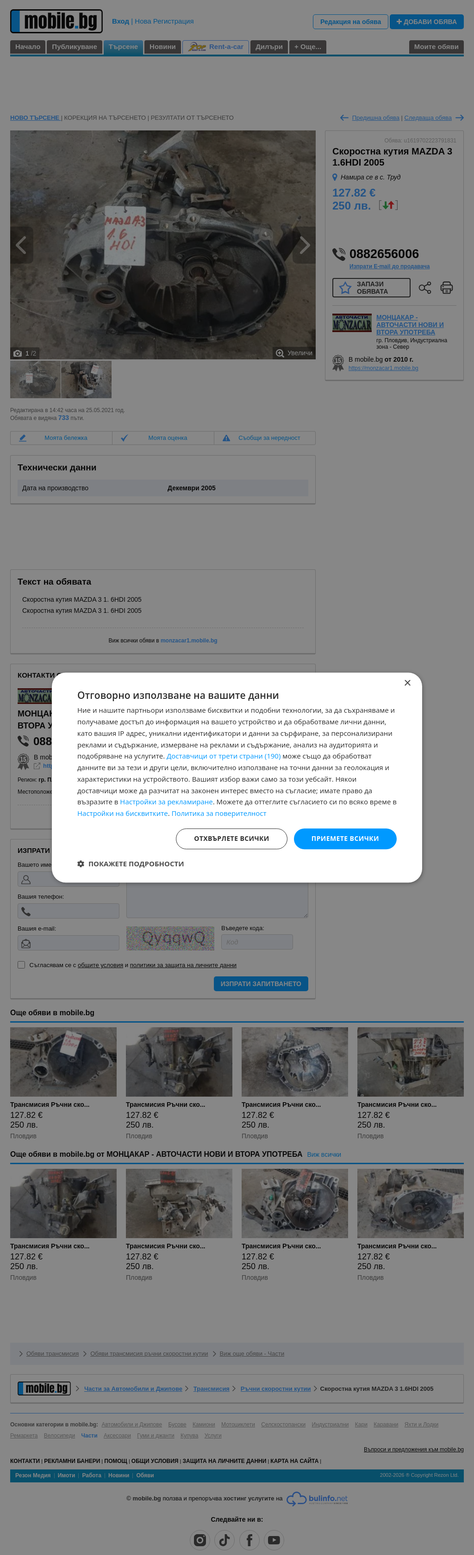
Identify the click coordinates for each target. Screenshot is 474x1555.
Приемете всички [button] (345, 838)
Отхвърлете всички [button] (231, 838)
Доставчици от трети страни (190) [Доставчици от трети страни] (224, 756)
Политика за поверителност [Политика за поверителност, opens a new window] (219, 813)
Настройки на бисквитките (122, 813)
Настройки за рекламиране (166, 802)
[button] (130, 863)
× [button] (407, 683)
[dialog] (237, 777)
